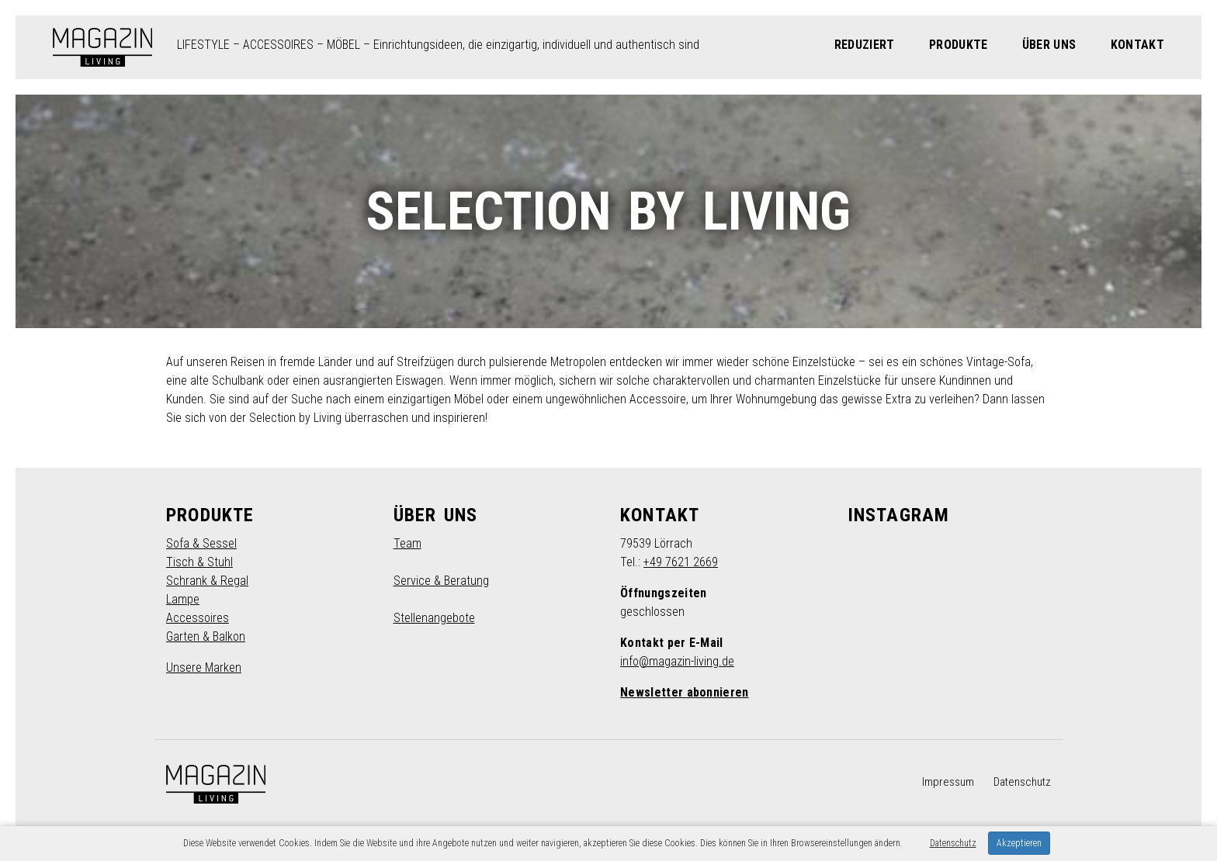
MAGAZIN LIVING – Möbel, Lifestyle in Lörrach (102, 47)
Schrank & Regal (207, 580)
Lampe (182, 599)
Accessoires (197, 617)
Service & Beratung (441, 580)
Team (407, 543)
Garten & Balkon (205, 636)
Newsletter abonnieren (684, 692)
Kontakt (1137, 44)
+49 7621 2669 (680, 562)
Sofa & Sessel (201, 543)
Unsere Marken (203, 667)
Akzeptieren (1019, 843)
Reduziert (864, 44)
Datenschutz (1022, 782)
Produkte (958, 44)
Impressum (948, 782)
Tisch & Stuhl (199, 562)
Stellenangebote (434, 617)
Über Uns (1049, 44)
